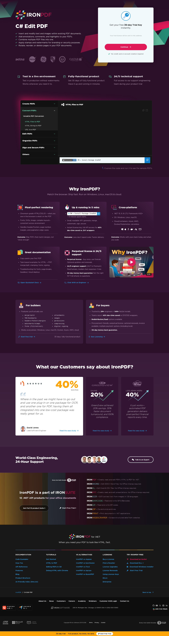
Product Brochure (22, 578)
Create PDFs (28, 104)
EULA (105, 578)
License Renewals (110, 570)
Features (19, 570)
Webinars (93, 601)
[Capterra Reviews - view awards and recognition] (25, 608)
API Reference (21, 567)
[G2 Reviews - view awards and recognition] (8, 608)
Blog (17, 574)
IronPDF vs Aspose (84, 559)
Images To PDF (31, 134)
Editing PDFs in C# (53, 567)
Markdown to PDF (32, 152)
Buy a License (108, 559)
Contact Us (124, 601)
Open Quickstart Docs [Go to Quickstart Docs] (29, 282)
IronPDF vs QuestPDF (85, 574)
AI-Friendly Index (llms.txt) (26, 582)
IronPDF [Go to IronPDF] (18, 592)
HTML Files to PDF (32, 122)
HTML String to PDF (33, 126)
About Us (42, 601)
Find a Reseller (109, 563)
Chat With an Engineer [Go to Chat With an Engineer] (76, 282)
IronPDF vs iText (83, 567)
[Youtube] (157, 605)
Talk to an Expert (139, 460)
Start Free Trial (64, 508)
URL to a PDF (30, 130)
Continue (126, 47)
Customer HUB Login (108, 601)
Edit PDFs (27, 159)
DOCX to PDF (30, 144)
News (51, 601)
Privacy (97, 622)
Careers (72, 601)
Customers (61, 601)
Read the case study (69, 431)
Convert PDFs (29, 110)
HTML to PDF (51, 563)
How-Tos (19, 563)
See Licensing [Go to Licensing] (97, 337)
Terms (91, 622)
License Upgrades (110, 567)
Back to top (147, 592)
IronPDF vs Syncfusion (85, 563)
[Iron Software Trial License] (104, 633)
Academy (82, 601)
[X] (160, 605)
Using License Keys (111, 574)
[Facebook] (163, 605)
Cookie (103, 622)
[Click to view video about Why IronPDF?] (131, 262)
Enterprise (107, 582)
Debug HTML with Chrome (57, 570)
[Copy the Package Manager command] (147, 160)
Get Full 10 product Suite (30, 508)
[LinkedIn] (166, 605)
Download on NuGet (137, 559)
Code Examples (21, 559)
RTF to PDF (29, 148)
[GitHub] (153, 605)
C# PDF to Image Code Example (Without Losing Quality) (38, 139)
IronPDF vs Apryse (83, 570)
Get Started (51, 559)
